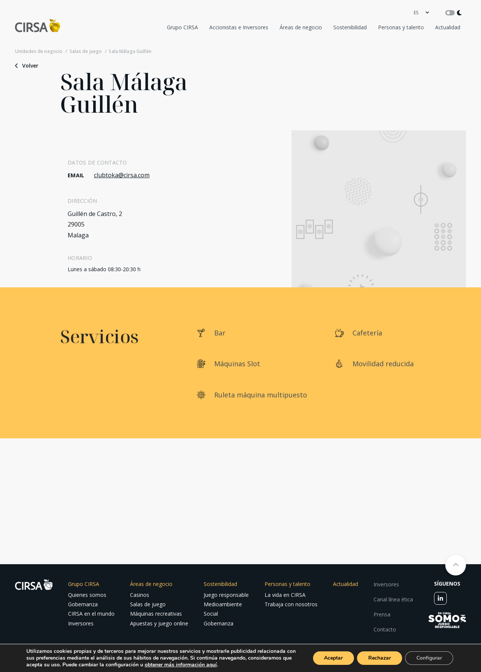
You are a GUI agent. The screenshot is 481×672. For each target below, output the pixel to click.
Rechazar (379, 657)
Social (211, 613)
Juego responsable (226, 594)
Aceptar (333, 657)
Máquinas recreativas (156, 613)
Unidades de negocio (38, 51)
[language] (421, 12)
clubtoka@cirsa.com (122, 175)
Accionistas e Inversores (238, 27)
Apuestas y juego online (159, 623)
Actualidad (447, 27)
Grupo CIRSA (182, 27)
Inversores (81, 623)
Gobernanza (83, 604)
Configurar (429, 657)
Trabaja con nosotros (291, 604)
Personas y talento (401, 27)
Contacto (385, 629)
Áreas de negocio (301, 27)
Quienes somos (87, 594)
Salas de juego (86, 51)
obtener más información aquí (181, 664)
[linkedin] (440, 598)
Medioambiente (223, 604)
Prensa (382, 614)
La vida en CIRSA (285, 594)
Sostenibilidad (350, 27)
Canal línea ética (393, 599)
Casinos (139, 594)
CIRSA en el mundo (91, 613)
